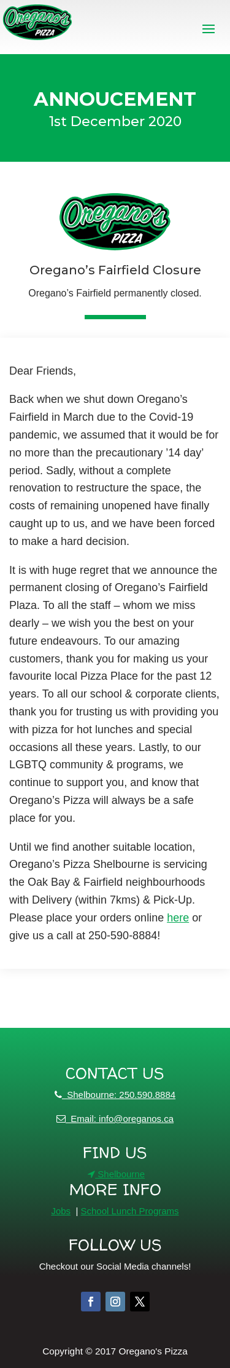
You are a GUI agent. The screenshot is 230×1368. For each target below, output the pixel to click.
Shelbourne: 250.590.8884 (115, 1094)
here (178, 918)
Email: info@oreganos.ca (115, 1118)
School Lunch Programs (130, 1211)
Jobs (61, 1211)
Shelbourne (116, 1174)
